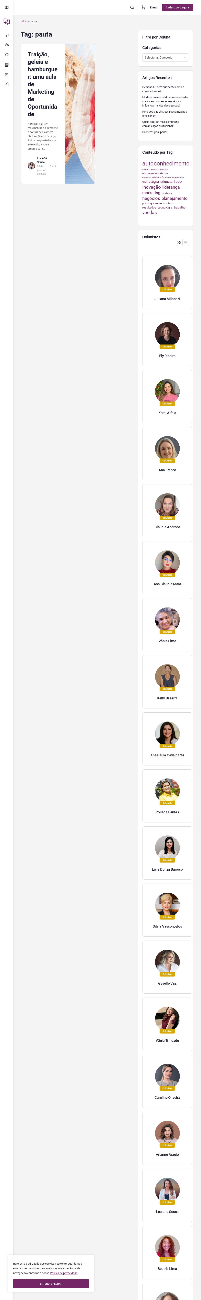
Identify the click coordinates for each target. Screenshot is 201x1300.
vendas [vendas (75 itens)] (149, 212)
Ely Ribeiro (167, 356)
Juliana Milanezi (167, 299)
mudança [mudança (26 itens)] (167, 193)
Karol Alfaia (167, 413)
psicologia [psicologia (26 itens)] (148, 203)
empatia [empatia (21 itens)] (164, 169)
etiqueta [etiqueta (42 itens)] (166, 182)
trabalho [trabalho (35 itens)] (179, 207)
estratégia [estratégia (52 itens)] (150, 181)
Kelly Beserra (167, 698)
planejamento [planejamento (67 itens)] (175, 198)
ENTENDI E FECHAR (51, 1283)
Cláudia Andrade (167, 527)
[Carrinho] (143, 7)
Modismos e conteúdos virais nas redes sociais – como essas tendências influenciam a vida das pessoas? (165, 101)
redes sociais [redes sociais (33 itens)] (164, 203)
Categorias (151, 47)
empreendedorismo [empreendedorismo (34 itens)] (155, 173)
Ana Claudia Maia (167, 584)
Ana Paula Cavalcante (167, 755)
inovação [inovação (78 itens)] (151, 187)
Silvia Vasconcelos (167, 926)
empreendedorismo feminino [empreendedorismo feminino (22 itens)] (156, 177)
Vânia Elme (167, 641)
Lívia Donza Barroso (167, 869)
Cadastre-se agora (177, 7)
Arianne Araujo (167, 1154)
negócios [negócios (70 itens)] (151, 198)
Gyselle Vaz (167, 983)
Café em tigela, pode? (154, 132)
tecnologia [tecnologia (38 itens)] (165, 207)
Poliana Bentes (167, 812)
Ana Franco (167, 470)
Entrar (154, 7)
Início (24, 21)
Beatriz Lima (167, 1269)
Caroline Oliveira (167, 1097)
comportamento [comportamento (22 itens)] (150, 169)
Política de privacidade (63, 1273)
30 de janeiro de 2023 (42, 170)
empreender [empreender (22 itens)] (178, 177)
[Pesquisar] (132, 7)
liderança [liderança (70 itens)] (171, 187)
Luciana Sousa (167, 1212)
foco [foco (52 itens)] (178, 181)
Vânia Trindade (167, 1040)
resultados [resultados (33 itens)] (149, 207)
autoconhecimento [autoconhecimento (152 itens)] (166, 163)
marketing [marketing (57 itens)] (151, 192)
